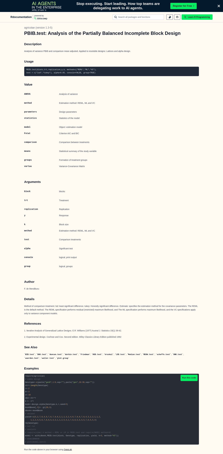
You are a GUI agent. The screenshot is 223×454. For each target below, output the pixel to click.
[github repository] (177, 17)
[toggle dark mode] (169, 17)
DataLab (68, 449)
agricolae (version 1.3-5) (38, 27)
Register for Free (183, 6)
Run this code (189, 378)
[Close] (219, 6)
